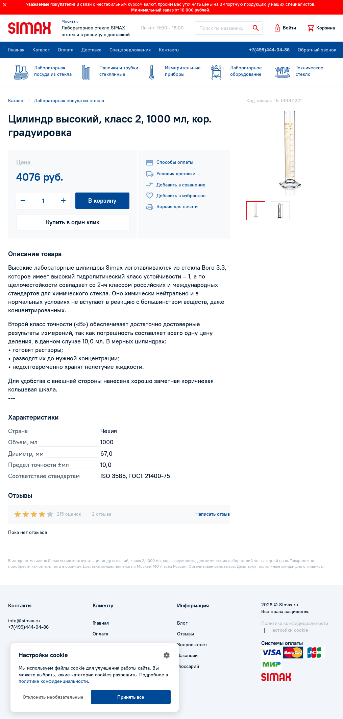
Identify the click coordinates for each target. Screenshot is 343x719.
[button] (284, 28)
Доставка (91, 50)
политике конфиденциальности (53, 681)
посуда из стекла (40, 71)
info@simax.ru (24, 620)
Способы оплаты (169, 163)
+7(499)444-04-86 (269, 50)
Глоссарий (188, 666)
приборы (170, 71)
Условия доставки (170, 174)
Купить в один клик (72, 222)
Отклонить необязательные (53, 697)
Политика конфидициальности (294, 623)
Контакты (169, 50)
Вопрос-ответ (192, 645)
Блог (182, 623)
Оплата (65, 50)
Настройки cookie (288, 630)
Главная (16, 50)
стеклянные (105, 71)
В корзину (102, 200)
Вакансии (187, 655)
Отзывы (185, 634)
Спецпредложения (130, 50)
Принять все (130, 697)
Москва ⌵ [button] (70, 21)
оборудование (233, 71)
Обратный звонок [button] (317, 50)
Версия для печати (172, 207)
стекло (298, 71)
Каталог (41, 50)
